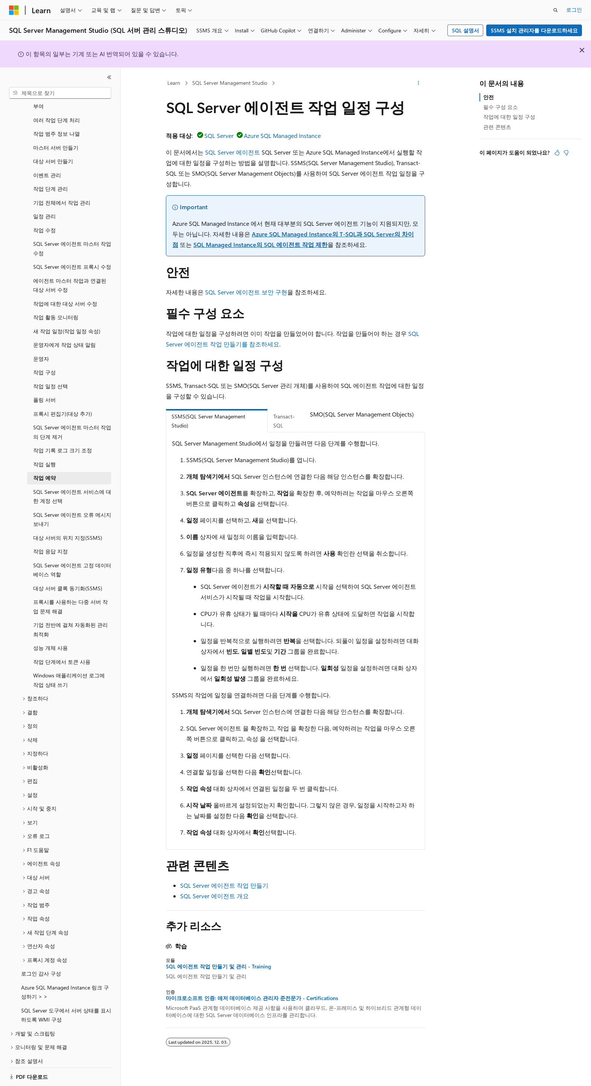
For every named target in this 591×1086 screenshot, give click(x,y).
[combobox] (60, 93)
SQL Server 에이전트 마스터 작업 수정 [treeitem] (72, 239)
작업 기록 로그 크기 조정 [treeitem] (62, 441)
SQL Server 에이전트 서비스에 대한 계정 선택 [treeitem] (72, 487)
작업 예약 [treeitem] (44, 468)
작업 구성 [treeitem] (44, 363)
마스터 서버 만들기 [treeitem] (55, 138)
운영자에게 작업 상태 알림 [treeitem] (64, 335)
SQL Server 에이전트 (232, 152)
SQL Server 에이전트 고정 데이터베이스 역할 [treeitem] (72, 561)
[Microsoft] (14, 10)
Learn (173, 82)
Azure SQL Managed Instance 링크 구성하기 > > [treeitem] (65, 983)
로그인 (574, 9)
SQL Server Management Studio (229, 82)
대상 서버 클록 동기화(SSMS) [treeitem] (67, 579)
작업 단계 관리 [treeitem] (50, 179)
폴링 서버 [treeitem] (44, 390)
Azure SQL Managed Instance (282, 135)
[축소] (109, 77)
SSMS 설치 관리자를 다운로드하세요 (534, 30)
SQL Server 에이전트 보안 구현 (246, 292)
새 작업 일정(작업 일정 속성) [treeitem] (66, 322)
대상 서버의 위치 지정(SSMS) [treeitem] (67, 528)
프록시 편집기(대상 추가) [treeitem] (62, 404)
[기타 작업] (418, 83)
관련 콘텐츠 (497, 126)
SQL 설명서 (465, 30)
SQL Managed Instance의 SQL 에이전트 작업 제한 (260, 244)
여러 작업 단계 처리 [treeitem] (56, 111)
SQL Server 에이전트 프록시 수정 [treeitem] (72, 257)
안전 (488, 97)
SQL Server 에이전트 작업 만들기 (224, 885)
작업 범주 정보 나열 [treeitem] (56, 124)
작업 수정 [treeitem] (44, 221)
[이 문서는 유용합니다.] (557, 152)
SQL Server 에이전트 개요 (214, 896)
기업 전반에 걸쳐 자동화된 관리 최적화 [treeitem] (70, 620)
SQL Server (219, 135)
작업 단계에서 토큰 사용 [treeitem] (61, 652)
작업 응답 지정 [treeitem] (50, 542)
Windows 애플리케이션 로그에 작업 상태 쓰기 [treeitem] (69, 671)
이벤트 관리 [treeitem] (47, 166)
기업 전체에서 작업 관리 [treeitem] (61, 193)
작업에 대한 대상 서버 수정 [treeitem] (65, 294)
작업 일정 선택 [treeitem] (50, 377)
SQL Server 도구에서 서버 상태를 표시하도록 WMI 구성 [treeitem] (66, 1006)
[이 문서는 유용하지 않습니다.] (566, 152)
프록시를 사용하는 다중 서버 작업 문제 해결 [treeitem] (70, 597)
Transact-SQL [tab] (284, 421)
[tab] (315, 425)
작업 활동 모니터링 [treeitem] (55, 308)
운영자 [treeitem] (41, 349)
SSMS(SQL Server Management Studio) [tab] (208, 421)
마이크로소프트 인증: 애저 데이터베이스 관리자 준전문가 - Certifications (252, 998)
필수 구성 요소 (500, 106)
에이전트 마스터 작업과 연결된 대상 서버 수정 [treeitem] (69, 276)
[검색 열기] (555, 10)
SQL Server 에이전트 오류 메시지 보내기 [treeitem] (72, 510)
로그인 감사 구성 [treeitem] (41, 964)
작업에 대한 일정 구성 (509, 116)
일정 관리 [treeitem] (44, 207)
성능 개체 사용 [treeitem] (50, 638)
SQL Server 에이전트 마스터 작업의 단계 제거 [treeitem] (72, 423)
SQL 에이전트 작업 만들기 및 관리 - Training (218, 966)
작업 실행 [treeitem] (44, 455)
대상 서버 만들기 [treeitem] (53, 152)
